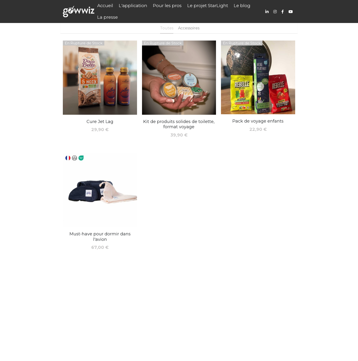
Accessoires (188, 28)
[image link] (78, 11)
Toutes (166, 28)
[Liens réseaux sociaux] (267, 12)
